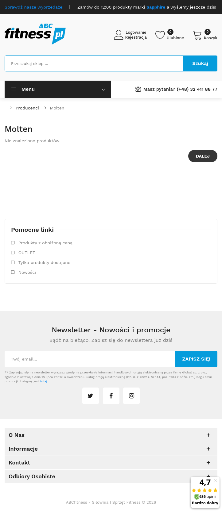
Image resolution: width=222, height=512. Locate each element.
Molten (57, 107)
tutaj (43, 381)
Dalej (203, 156)
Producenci (27, 107)
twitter (90, 396)
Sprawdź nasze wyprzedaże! (34, 7)
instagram (131, 396)
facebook (111, 396)
